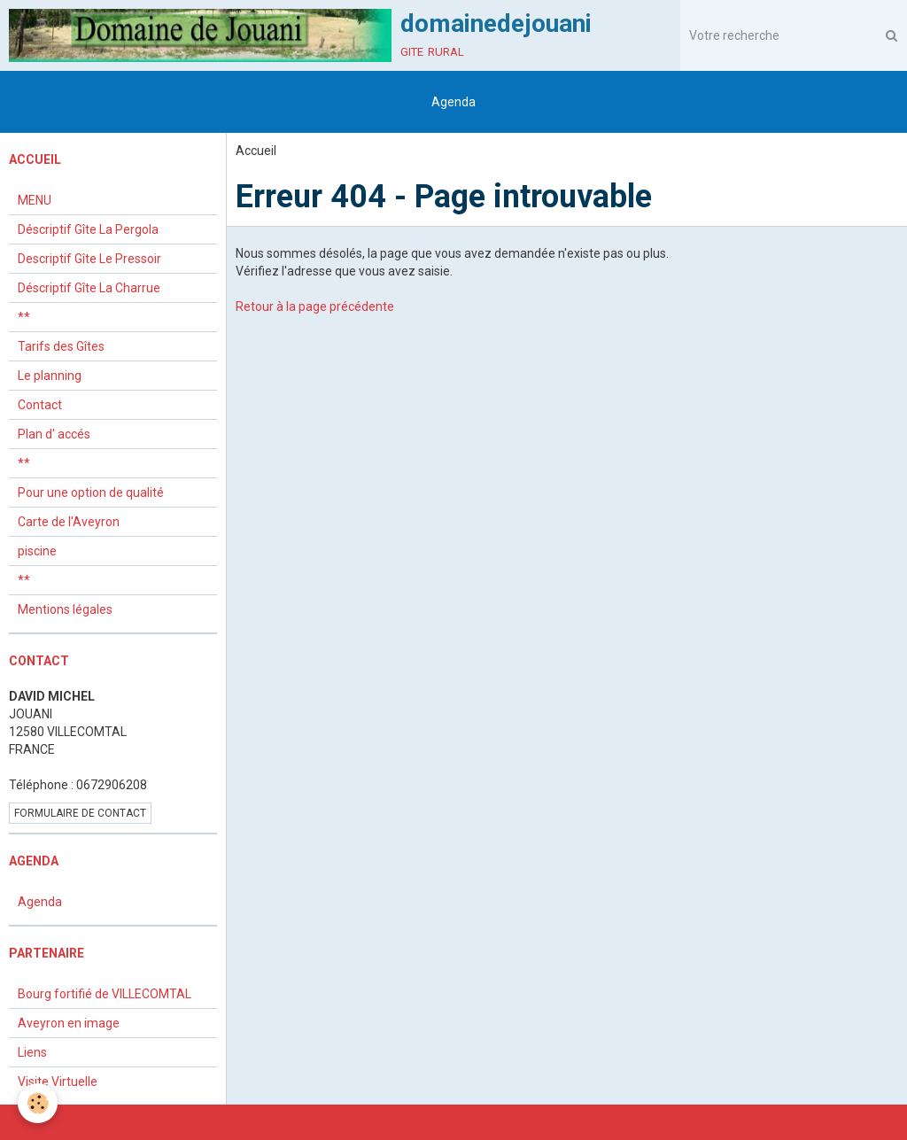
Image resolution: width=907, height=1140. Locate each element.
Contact (40, 405)
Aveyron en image (69, 1023)
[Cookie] (38, 1103)
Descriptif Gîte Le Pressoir (89, 259)
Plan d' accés (54, 434)
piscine (37, 551)
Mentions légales (65, 609)
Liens (32, 1052)
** (24, 317)
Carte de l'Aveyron (69, 522)
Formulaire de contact (80, 813)
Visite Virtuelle (57, 1081)
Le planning (49, 375)
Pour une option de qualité (91, 492)
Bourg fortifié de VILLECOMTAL (104, 994)
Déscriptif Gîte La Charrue (89, 288)
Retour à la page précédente (315, 306)
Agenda (453, 102)
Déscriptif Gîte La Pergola (88, 229)
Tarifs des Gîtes (61, 346)
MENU (34, 200)
